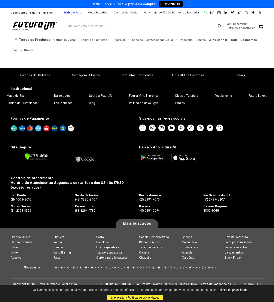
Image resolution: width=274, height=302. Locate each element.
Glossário (32, 267)
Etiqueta (59, 237)
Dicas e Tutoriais (186, 95)
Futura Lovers (258, 95)
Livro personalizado (238, 242)
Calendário (189, 242)
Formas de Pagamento (30, 118)
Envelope (102, 242)
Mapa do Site (16, 95)
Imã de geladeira (107, 247)
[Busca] (219, 26)
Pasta (100, 237)
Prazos (180, 103)
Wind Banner (62, 252)
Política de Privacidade (22, 103)
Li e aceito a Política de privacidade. (135, 297)
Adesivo (16, 257)
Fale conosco (63, 103)
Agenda (187, 252)
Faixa (57, 257)
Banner (58, 247)
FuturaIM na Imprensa (188, 75)
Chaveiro (145, 257)
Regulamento (223, 95)
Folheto (15, 247)
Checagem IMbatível (86, 75)
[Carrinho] (260, 27)
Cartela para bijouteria (111, 257)
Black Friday (233, 257)
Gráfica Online (20, 237)
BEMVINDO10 (171, 4)
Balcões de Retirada (35, 75)
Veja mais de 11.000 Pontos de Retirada (171, 12)
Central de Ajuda (125, 12)
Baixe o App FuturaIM (157, 147)
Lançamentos (234, 252)
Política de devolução (143, 103)
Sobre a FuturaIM (101, 95)
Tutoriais (239, 75)
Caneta (144, 252)
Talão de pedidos (151, 247)
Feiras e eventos (236, 247)
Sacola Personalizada (154, 237)
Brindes (187, 237)
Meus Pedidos (97, 12)
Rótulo (58, 242)
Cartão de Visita (22, 242)
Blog (92, 103)
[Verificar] (36, 156)
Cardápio (188, 257)
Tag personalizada (109, 252)
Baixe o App (62, 95)
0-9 (210, 267)
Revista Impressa (236, 237)
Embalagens (190, 247)
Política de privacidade (232, 290)
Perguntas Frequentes (137, 75)
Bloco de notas (149, 242)
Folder (15, 252)
